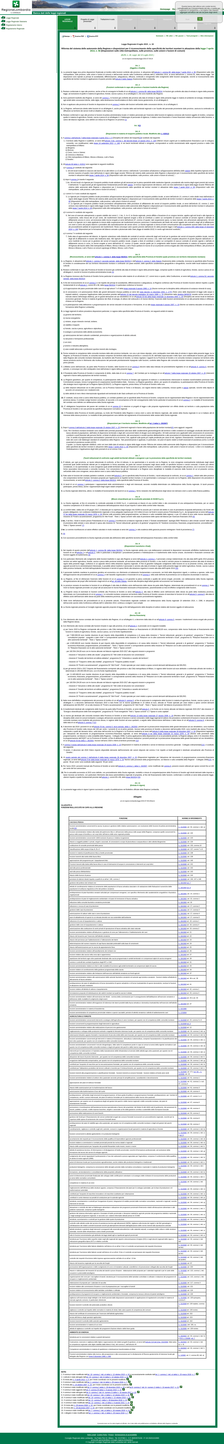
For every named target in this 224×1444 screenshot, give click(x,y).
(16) (75, 828)
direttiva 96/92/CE (184, 294)
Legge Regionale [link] (10, 18)
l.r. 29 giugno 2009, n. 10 (83, 1405)
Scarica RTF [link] (92, 36)
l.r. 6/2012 (165, 134)
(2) (140, 126)
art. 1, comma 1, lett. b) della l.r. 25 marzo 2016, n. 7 (107, 1382)
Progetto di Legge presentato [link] (87, 20)
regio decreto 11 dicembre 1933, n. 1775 (156, 292)
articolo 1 (83, 285)
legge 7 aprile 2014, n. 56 (99, 175)
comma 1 (105, 98)
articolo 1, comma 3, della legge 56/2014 (111, 257)
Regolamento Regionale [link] (12, 29)
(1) (126, 120)
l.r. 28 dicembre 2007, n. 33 (84, 1408)
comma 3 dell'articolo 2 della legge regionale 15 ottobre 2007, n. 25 (94, 428)
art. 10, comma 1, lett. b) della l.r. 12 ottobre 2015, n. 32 (107, 1377)
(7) (83, 525)
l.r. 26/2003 (182, 1336)
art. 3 (189, 1024)
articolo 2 (80, 553)
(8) (64, 534)
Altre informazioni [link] (206, 36)
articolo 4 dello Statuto (123, 79)
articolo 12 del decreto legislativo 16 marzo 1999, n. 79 (141, 294)
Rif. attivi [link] (169, 36)
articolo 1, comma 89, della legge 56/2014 (146, 91)
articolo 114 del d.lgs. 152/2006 (156, 1342)
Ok (200, 19)
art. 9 (182, 1135)
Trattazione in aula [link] (107, 19)
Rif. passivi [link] (179, 36)
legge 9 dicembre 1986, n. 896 (100, 1356)
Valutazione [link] (167, 19)
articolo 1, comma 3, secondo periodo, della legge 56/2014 (108, 261)
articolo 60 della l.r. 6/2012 (75, 164)
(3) (140, 138)
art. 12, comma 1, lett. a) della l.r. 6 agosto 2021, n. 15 (108, 1403)
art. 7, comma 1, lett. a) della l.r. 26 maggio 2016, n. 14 (109, 1410)
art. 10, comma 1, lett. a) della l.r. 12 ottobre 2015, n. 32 (108, 1374)
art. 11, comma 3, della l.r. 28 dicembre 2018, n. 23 (107, 1400)
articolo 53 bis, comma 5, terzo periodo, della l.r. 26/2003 (115, 727)
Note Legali (91, 1435)
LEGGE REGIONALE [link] (67, 20)
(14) (209, 760)
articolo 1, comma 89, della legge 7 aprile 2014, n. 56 (175, 72)
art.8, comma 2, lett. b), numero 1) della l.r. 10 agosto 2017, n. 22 (154, 1387)
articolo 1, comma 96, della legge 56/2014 (106, 550)
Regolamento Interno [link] (11, 25)
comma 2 (115, 104)
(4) (113, 272)
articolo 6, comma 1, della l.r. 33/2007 (132, 766)
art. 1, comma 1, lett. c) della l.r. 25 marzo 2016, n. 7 (108, 1413)
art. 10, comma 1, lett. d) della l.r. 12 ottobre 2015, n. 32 (109, 1398)
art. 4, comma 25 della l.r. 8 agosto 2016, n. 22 (103, 1390)
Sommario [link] (160, 36)
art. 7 (189, 883)
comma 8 (167, 766)
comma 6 (135, 367)
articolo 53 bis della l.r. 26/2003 (82, 741)
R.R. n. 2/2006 (185, 1338)
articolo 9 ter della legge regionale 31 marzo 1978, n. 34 (165, 734)
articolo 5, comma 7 (85, 723)
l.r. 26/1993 (182, 883)
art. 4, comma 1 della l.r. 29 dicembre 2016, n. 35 (106, 1387)
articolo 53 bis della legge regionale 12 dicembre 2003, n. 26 (159, 297)
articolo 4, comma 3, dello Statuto (148, 261)
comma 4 (146, 575)
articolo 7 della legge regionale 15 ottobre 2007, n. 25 (185, 373)
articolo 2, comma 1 (147, 559)
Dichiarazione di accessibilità (126, 1435)
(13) (203, 745)
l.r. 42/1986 (182, 1009)
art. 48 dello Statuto (119, 581)
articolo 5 (117, 476)
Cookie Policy (102, 1435)
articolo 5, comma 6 (197, 594)
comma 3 (92, 283)
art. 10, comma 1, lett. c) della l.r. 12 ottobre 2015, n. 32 (108, 1395)
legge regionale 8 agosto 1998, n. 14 (138, 289)
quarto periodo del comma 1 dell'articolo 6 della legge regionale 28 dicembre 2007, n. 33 (101, 757)
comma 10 (117, 406)
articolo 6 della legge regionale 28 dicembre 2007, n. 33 (173, 731)
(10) (176, 568)
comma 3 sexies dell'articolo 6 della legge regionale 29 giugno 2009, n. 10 (92, 745)
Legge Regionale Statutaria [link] (14, 22)
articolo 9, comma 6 (198, 367)
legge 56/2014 (109, 285)
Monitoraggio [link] (127, 19)
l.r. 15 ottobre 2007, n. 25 (82, 1385)
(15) (138, 777)
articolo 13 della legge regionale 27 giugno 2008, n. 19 (151, 716)
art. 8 (189, 888)
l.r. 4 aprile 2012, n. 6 (81, 1380)
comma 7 (130, 373)
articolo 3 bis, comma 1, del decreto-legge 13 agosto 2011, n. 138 (130, 141)
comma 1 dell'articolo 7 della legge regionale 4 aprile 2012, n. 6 (88, 138)
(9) (89, 555)
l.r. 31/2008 (182, 827)
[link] (16, 14)
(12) (137, 741)
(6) (194, 517)
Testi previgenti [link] (192, 36)
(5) (173, 428)
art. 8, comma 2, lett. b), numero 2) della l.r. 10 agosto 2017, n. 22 (111, 1392)
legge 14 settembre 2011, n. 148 (107, 143)
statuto (187, 171)
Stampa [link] (66, 36)
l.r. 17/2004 (182, 1012)
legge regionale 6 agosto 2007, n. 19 (165, 305)
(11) (94, 723)
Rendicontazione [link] (147, 19)
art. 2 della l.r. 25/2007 (158, 423)
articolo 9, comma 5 (166, 620)
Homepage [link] (165, 9)
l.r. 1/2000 (182, 1355)
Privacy (111, 1435)
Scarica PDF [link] (78, 36)
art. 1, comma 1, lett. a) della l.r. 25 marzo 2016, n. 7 (175, 1374)
